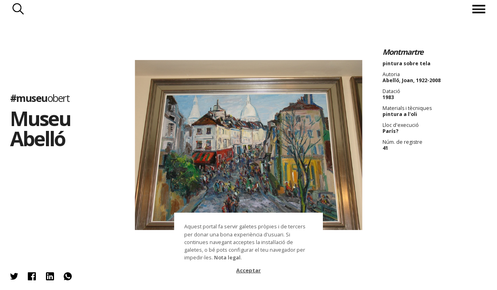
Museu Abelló (40, 128)
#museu (40, 98)
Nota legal (227, 257)
